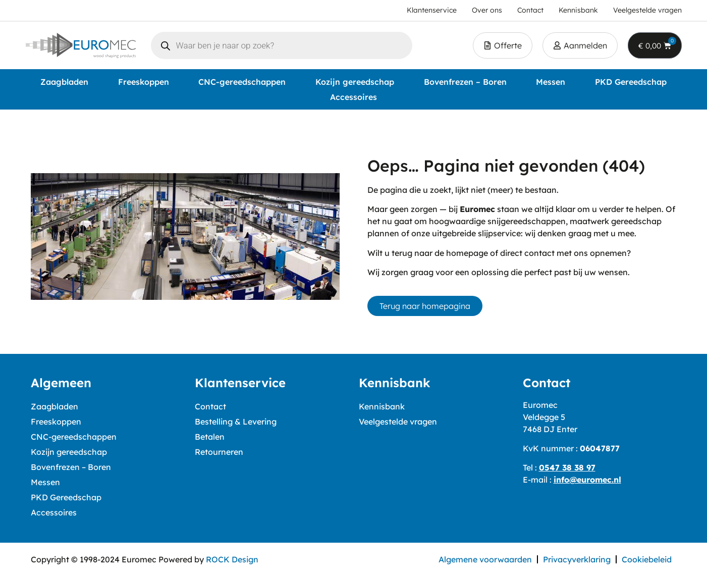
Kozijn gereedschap (354, 82)
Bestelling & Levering (236, 421)
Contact (210, 406)
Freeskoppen (143, 82)
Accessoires (353, 97)
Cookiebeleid (647, 559)
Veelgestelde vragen (398, 421)
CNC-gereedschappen (242, 82)
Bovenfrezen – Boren (465, 82)
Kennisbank (382, 406)
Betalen (210, 437)
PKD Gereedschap (631, 82)
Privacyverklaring (577, 559)
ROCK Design (232, 559)
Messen (550, 82)
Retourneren (219, 452)
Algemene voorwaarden (485, 559)
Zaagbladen (64, 82)
